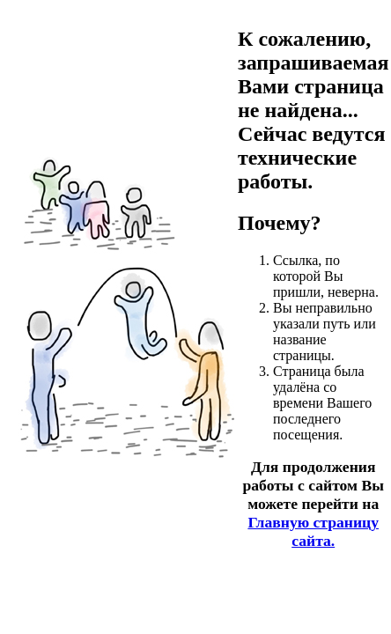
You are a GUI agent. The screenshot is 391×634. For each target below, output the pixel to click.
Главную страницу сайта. (313, 531)
